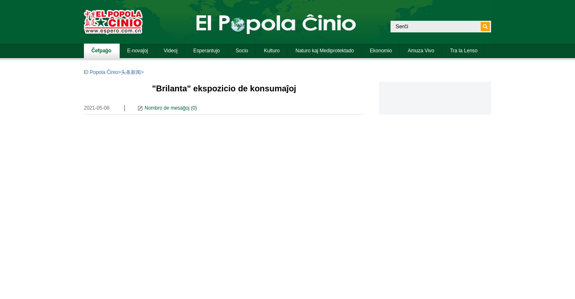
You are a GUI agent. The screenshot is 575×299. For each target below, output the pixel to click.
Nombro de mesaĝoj (167, 108)
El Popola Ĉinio (101, 72)
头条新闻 (131, 72)
